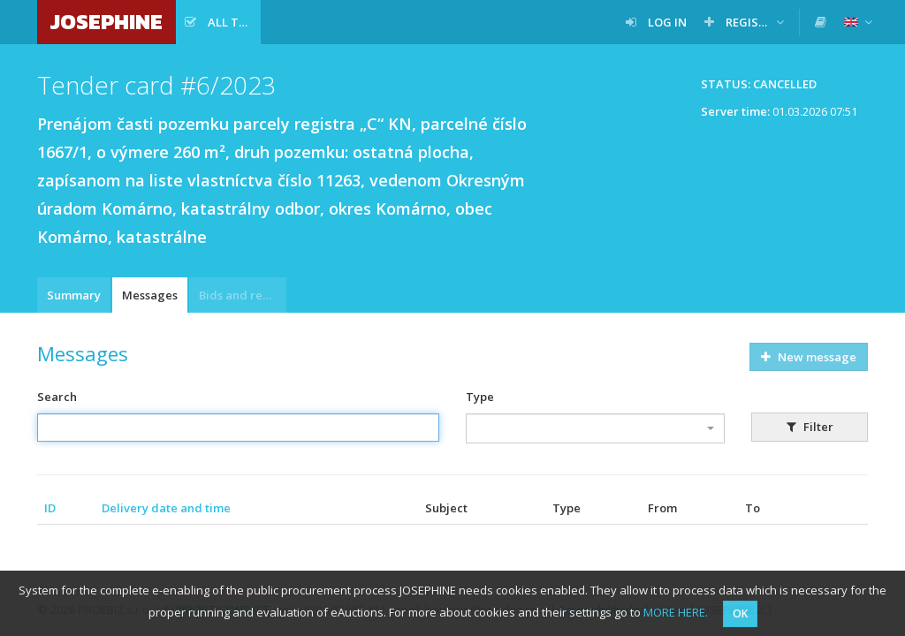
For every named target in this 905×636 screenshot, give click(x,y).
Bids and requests (242, 295)
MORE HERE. (675, 612)
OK (740, 613)
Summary (74, 295)
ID (50, 508)
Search (57, 397)
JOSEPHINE (106, 21)
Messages (150, 295)
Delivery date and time (166, 508)
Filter (810, 427)
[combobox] (595, 428)
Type (480, 397)
